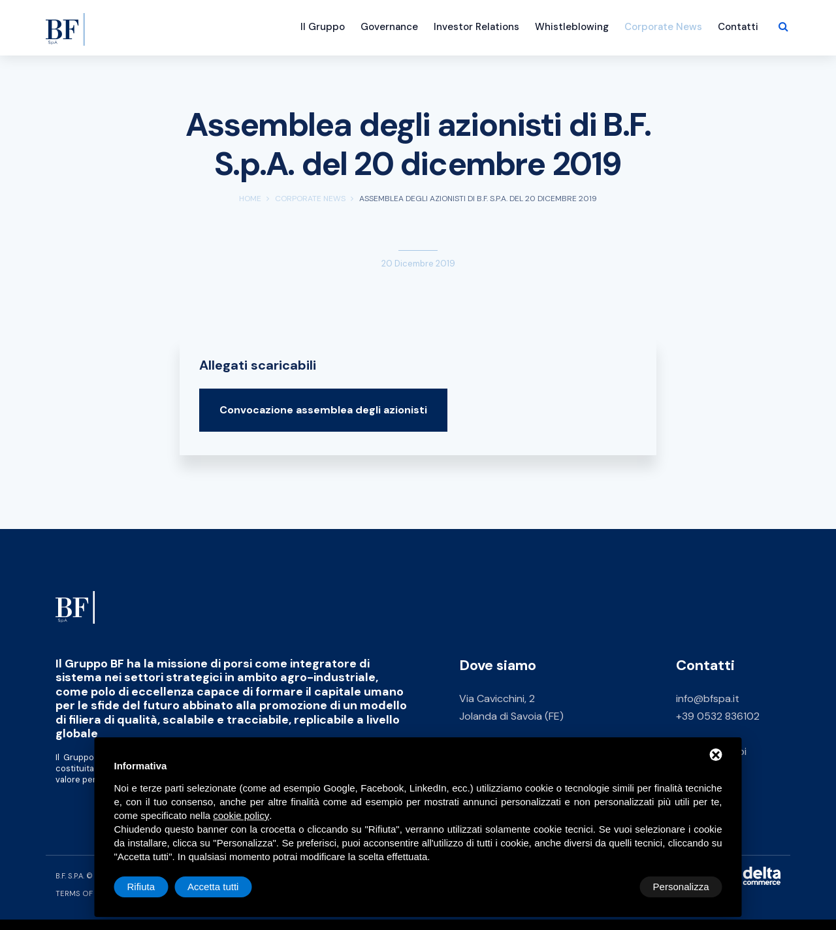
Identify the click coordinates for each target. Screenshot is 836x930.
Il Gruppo (322, 26)
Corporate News (663, 26)
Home (250, 198)
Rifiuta (612, 886)
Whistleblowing (572, 26)
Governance (389, 26)
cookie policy (241, 815)
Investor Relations (476, 26)
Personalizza (155, 886)
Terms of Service (90, 893)
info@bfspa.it (707, 698)
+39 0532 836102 (718, 716)
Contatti (738, 26)
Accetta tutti (683, 886)
